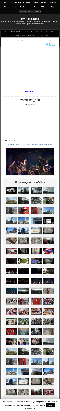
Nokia (28, 2)
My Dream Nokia (50, 31)
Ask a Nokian (40, 31)
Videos (6, 7)
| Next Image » (47, 144)
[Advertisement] (22, 64)
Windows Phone (33, 7)
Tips (32, 31)
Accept (50, 405)
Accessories (8, 2)
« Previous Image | (14, 144)
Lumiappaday (15, 35)
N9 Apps (53, 7)
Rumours (44, 2)
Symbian (14, 7)
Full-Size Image (25, 144)
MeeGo (22, 7)
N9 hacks (44, 7)
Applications (19, 2)
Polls (46, 35)
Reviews (53, 2)
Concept (36, 2)
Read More (30, 408)
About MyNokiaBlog (16, 31)
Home (6, 31)
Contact (26, 31)
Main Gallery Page (37, 144)
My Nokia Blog (30, 18)
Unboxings (40, 35)
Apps (23, 35)
